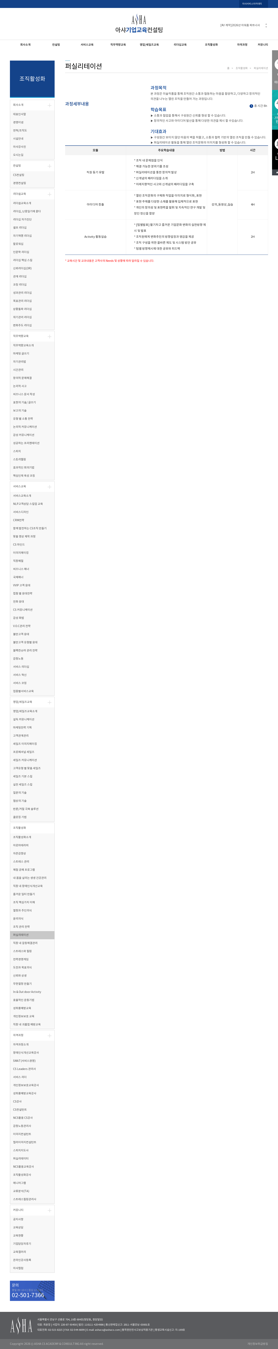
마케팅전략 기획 (22, 727)
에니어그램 (19, 1183)
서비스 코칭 (20, 683)
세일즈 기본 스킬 (22, 776)
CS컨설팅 (18, 175)
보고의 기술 (20, 410)
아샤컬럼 (18, 1268)
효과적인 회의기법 (23, 467)
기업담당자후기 (22, 1244)
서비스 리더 (20, 1077)
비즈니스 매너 (21, 569)
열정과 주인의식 (22, 910)
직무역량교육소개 (23, 345)
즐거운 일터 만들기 (24, 894)
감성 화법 (18, 618)
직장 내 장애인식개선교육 (28, 886)
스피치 (17, 451)
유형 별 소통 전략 (23, 418)
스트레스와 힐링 (22, 951)
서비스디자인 (21, 512)
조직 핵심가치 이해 (24, 902)
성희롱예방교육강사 (24, 1093)
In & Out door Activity (27, 992)
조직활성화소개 (22, 837)
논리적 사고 (20, 386)
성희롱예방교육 (22, 1008)
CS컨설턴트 (20, 1109)
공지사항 (18, 1219)
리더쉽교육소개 (22, 203)
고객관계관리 (21, 735)
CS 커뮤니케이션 (23, 610)
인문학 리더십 (21, 252)
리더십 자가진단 (22, 219)
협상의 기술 (20, 801)
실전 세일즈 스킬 (22, 784)
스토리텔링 (19, 459)
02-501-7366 (28, 1295)
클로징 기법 (20, 817)
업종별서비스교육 (23, 691)
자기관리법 (19, 361)
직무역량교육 (118, 44)
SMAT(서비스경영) (24, 1061)
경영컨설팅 (19, 183)
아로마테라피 (21, 845)
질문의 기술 (20, 792)
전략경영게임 (21, 959)
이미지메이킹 (21, 553)
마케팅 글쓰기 (21, 353)
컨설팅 (56, 44)
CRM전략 (18, 520)
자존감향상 (19, 853)
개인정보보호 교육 (23, 1016)
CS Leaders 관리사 (24, 1069)
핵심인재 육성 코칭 (24, 475)
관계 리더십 (20, 276)
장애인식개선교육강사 (26, 1052)
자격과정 (242, 44)
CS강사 (17, 1101)
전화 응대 (18, 601)
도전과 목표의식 (22, 967)
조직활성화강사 (22, 1175)
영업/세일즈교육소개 (25, 711)
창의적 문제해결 (22, 378)
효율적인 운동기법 (23, 1000)
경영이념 (18, 122)
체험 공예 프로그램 (24, 870)
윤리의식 (18, 918)
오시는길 (18, 155)
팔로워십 (18, 244)
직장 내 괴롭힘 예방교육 (27, 1024)
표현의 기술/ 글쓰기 (24, 402)
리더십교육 (180, 44)
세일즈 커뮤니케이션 (25, 760)
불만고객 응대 (21, 634)
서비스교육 (87, 44)
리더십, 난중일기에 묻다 (27, 211)
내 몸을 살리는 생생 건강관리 (29, 878)
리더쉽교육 (19, 194)
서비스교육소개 (22, 496)
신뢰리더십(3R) (22, 268)
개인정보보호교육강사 (26, 1085)
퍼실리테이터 (21, 1158)
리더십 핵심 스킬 (22, 260)
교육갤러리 (19, 1252)
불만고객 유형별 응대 (25, 642)
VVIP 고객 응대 (21, 585)
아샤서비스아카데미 (252, 4)
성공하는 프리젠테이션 (26, 443)
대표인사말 (19, 114)
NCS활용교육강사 (23, 1166)
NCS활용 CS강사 (23, 1118)
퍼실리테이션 (21, 935)
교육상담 (18, 1227)
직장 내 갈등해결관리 (25, 943)
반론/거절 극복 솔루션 (26, 809)
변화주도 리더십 (22, 325)
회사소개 (25, 44)
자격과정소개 (21, 1044)
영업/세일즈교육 (149, 44)
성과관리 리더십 (22, 293)
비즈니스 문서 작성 (24, 394)
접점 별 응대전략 (22, 593)
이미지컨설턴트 (22, 1134)
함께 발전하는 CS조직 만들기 (30, 528)
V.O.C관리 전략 (22, 626)
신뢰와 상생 (20, 975)
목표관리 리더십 (22, 301)
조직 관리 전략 (21, 927)
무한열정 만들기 (22, 984)
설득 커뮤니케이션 (23, 719)
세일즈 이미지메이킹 (25, 744)
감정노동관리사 (22, 1126)
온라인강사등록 (22, 1260)
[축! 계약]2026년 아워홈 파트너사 (240, 25)
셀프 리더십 (20, 227)
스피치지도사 (21, 1150)
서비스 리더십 (21, 667)
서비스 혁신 (20, 675)
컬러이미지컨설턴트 (24, 1142)
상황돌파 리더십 (22, 309)
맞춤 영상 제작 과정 (24, 536)
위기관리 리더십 (22, 317)
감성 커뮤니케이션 (23, 435)
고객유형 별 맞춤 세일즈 (27, 768)
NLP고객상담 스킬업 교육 (28, 504)
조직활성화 (211, 44)
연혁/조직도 (20, 130)
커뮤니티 (263, 44)
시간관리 (18, 370)
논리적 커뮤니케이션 (25, 427)
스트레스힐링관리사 (24, 1199)
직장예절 (18, 561)
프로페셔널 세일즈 (23, 752)
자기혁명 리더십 (22, 236)
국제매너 (18, 577)
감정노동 (18, 658)
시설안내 (18, 138)
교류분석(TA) (21, 1191)
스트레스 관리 (21, 861)
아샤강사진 (19, 147)
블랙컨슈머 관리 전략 (25, 650)
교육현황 (18, 1235)
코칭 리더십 (20, 284)
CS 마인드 (19, 544)
